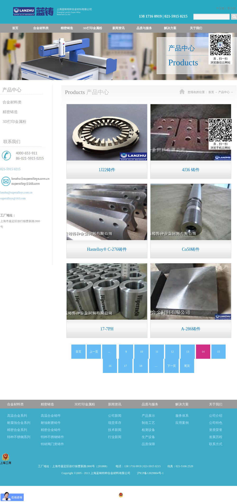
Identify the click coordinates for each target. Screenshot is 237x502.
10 (141, 351)
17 (125, 366)
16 (110, 366)
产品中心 (224, 92)
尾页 (187, 366)
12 (172, 351)
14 (203, 351)
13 (187, 351)
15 (218, 351)
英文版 (231, 8)
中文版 (220, 8)
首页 (15, 28)
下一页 (171, 366)
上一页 (94, 351)
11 (156, 351)
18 (140, 366)
